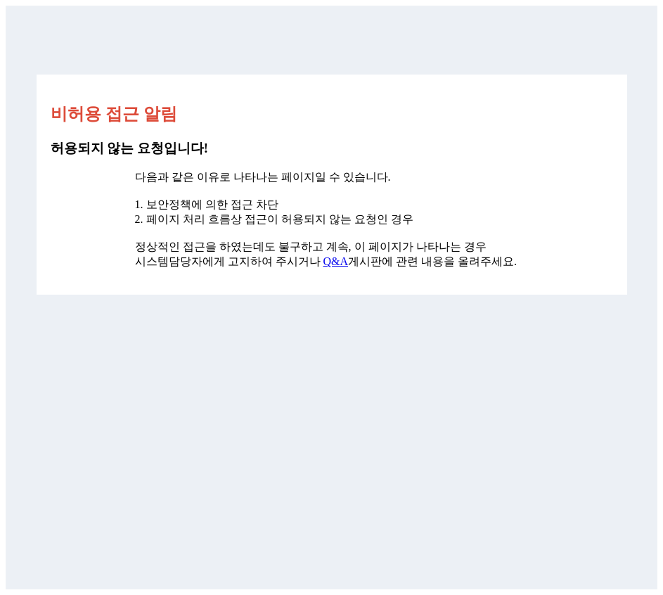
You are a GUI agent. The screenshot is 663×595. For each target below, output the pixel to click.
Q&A (336, 261)
